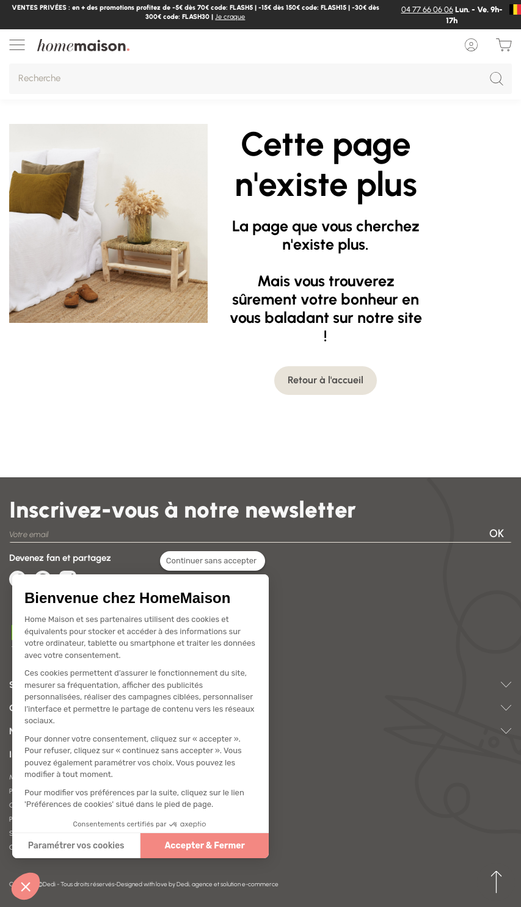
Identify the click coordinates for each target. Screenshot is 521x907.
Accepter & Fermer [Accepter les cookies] (204, 845)
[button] (25, 886)
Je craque (230, 17)
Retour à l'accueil (325, 380)
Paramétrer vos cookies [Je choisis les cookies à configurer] (76, 845)
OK (496, 533)
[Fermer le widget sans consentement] (212, 561)
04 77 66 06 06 (427, 9)
